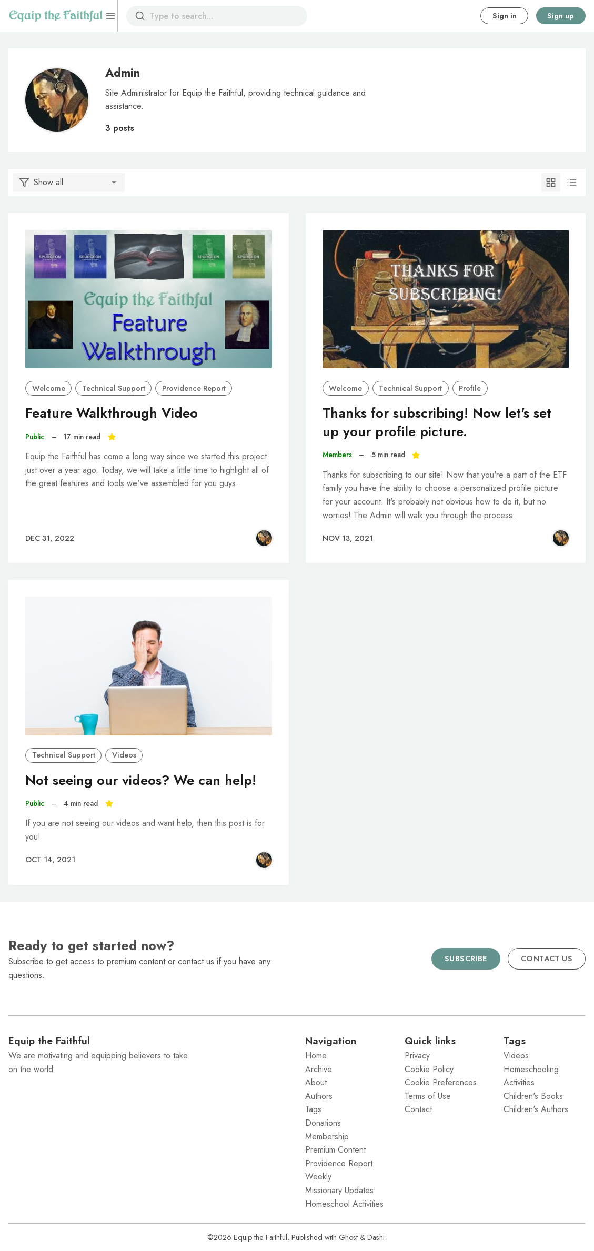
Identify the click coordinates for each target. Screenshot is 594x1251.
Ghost (348, 1237)
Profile (470, 388)
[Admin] (264, 538)
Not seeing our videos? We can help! (140, 780)
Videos (124, 755)
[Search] (140, 16)
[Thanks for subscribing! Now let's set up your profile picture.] (446, 299)
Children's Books (533, 1096)
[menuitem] (346, 1056)
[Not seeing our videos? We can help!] (148, 666)
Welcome (48, 388)
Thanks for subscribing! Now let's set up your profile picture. (437, 422)
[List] (571, 182)
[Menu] (110, 15)
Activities (519, 1082)
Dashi (376, 1237)
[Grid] (550, 182)
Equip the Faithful (260, 1237)
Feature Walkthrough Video (111, 413)
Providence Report (194, 388)
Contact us (546, 958)
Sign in (504, 16)
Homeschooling (531, 1069)
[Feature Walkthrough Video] (148, 299)
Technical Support (113, 388)
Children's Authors (536, 1109)
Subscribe (466, 958)
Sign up (560, 16)
